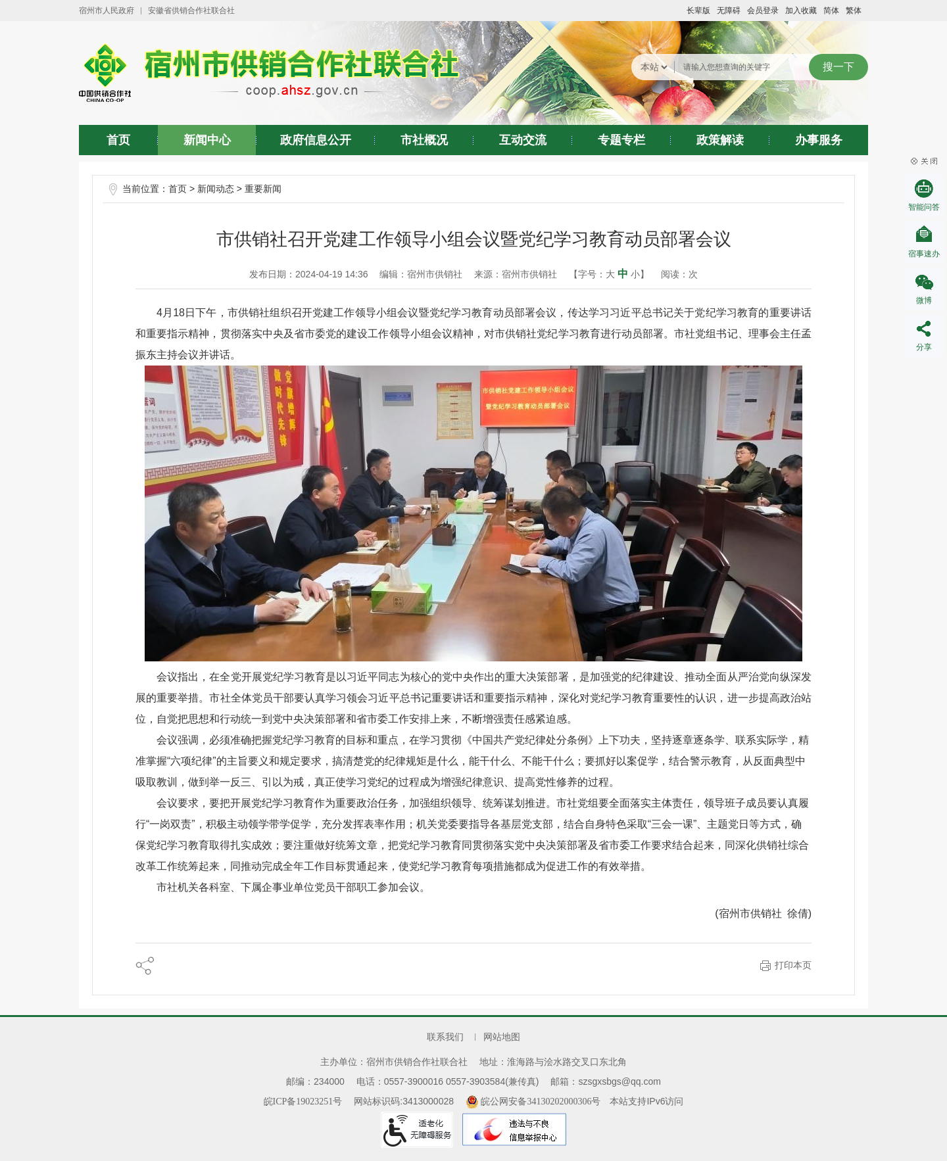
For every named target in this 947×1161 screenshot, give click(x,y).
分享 (924, 347)
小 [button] (635, 274)
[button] (698, 10)
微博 (924, 300)
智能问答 (924, 207)
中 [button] (623, 273)
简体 (831, 10)
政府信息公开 (315, 140)
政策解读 (720, 140)
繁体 (854, 10)
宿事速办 (924, 253)
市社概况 (424, 140)
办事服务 (818, 140)
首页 (118, 140)
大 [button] (610, 274)
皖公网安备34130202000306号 (533, 1101)
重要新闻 (263, 189)
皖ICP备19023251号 (303, 1101)
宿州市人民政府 (106, 10)
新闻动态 (215, 189)
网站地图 (501, 1037)
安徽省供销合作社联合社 (191, 10)
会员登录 (763, 10)
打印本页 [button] (793, 965)
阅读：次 (679, 274)
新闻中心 (207, 140)
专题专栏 (621, 140)
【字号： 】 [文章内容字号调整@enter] (609, 273)
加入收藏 (801, 10)
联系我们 (445, 1037)
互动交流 (522, 140)
